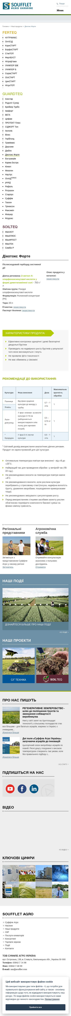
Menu (60, 10)
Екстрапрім (10, 158)
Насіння (9, 925)
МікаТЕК (9, 244)
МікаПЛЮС (10, 236)
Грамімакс (10, 142)
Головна (5, 26)
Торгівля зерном (13, 942)
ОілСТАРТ (10, 77)
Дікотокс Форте (12, 154)
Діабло (8, 150)
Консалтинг (10, 938)
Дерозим (9, 146)
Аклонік (8, 130)
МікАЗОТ (9, 232)
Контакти (9, 948)
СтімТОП (9, 53)
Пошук (62, 4)
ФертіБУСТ (10, 57)
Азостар (9, 99)
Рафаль (9, 186)
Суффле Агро (11, 922)
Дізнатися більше (10, 732)
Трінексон (9, 206)
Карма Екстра (11, 162)
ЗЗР (7, 932)
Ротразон (9, 190)
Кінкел (8, 166)
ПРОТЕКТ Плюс (12, 122)
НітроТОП (10, 85)
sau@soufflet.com (19, 969)
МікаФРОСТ (11, 240)
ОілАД (8, 178)
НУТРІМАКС (11, 37)
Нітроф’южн (11, 61)
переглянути (52, 279)
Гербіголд (9, 138)
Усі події (63, 632)
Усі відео (63, 850)
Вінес (7, 134)
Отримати (41, 567)
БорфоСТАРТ (11, 49)
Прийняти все (35, 1007)
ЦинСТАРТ (10, 81)
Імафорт (9, 111)
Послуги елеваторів (14, 935)
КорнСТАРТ (10, 45)
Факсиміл (9, 210)
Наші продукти (16, 26)
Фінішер (9, 214)
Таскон (8, 202)
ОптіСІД (9, 41)
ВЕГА (7, 115)
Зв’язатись (7, 567)
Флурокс (9, 218)
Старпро (9, 194)
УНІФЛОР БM (11, 65)
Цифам (8, 118)
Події (7, 945)
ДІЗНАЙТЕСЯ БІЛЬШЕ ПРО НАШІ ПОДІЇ (28, 624)
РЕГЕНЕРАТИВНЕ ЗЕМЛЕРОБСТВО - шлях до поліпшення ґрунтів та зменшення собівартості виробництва (43, 712)
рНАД (8, 182)
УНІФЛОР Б (10, 69)
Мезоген (9, 170)
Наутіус (8, 174)
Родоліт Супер (12, 103)
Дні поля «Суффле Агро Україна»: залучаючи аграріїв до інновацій (42, 740)
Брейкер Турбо (12, 107)
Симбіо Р (9, 247)
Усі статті (63, 764)
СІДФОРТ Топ (11, 126)
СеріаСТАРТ (11, 73)
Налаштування (52, 999)
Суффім (9, 198)
